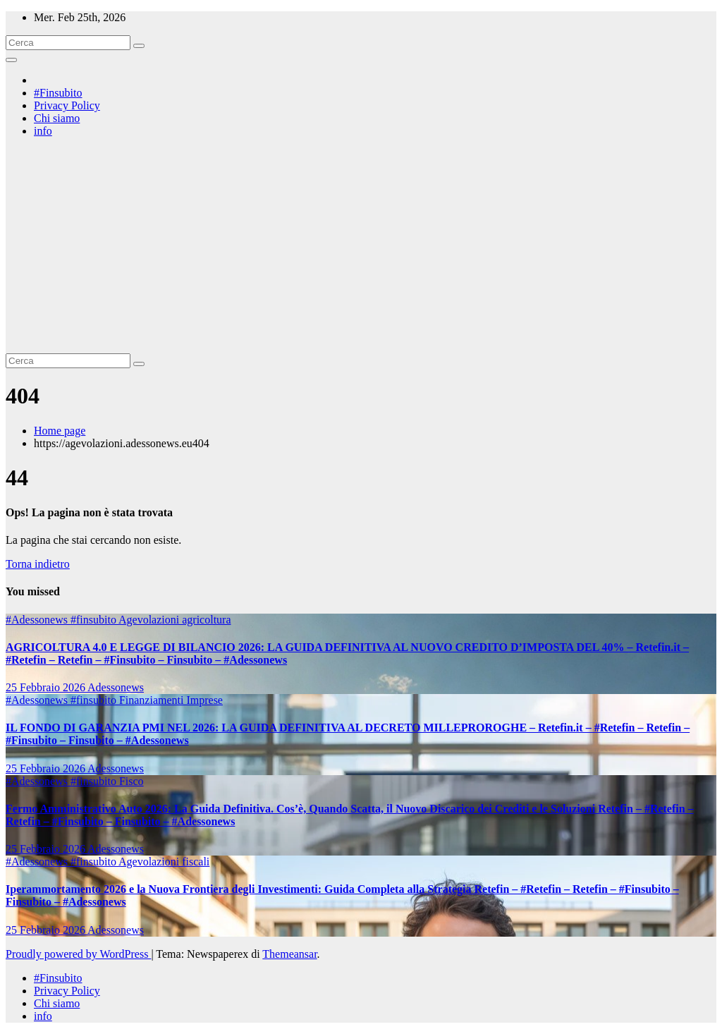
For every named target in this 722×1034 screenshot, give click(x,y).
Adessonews (115, 687)
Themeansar (289, 954)
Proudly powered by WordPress (78, 954)
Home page (59, 431)
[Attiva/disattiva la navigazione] (11, 60)
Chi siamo (57, 118)
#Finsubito (58, 93)
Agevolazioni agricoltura (174, 620)
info (43, 131)
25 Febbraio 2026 (46, 687)
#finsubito (94, 620)
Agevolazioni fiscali (163, 862)
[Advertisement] (361, 247)
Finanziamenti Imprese (171, 700)
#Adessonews (38, 620)
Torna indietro (38, 564)
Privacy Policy (67, 105)
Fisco (131, 781)
